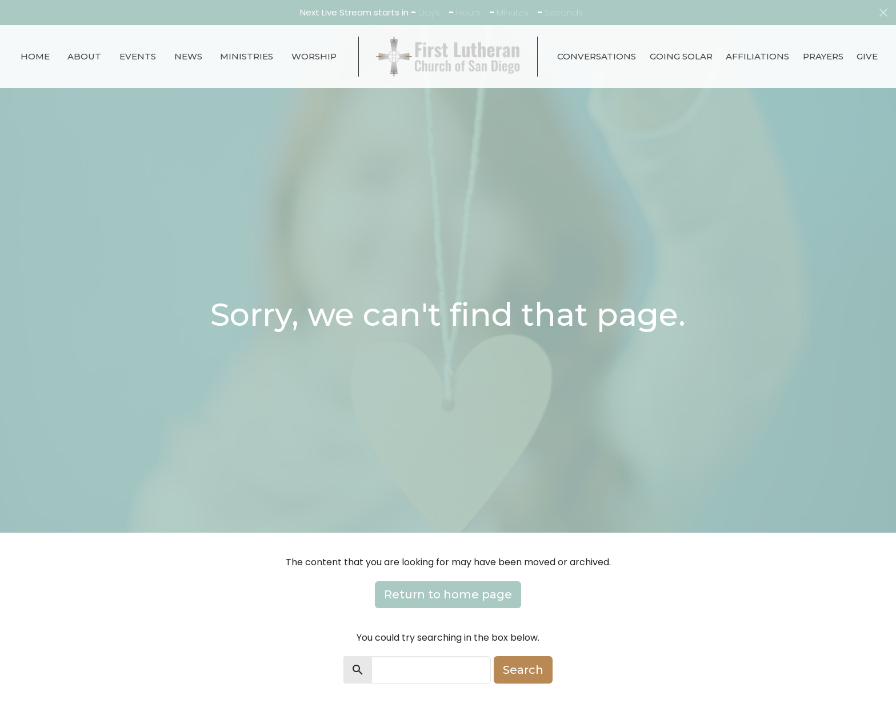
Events (137, 56)
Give (867, 56)
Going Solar (681, 56)
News (188, 56)
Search (523, 670)
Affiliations (757, 56)
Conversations (596, 56)
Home (35, 56)
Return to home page (448, 594)
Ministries (246, 56)
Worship (314, 56)
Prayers (823, 56)
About (84, 56)
